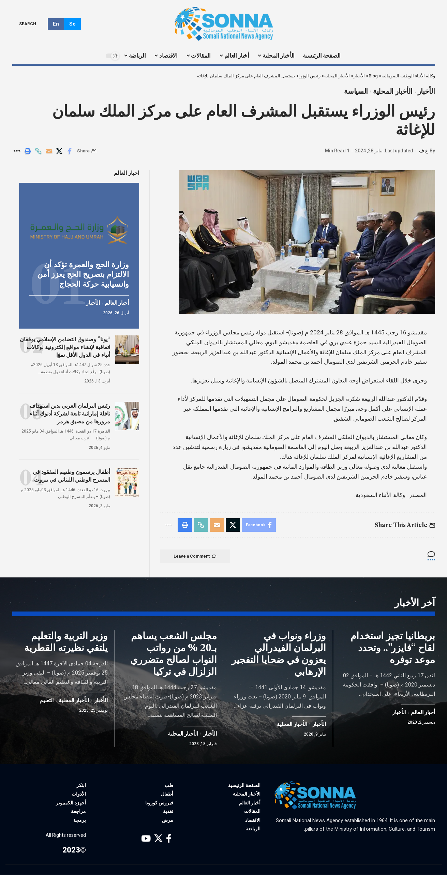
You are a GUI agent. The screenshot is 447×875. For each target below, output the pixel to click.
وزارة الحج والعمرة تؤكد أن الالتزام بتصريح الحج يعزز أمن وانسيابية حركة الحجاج (83, 274)
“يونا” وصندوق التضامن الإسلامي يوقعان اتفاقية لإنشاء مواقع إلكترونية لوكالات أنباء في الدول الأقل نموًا (65, 346)
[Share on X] (59, 151)
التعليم (47, 700)
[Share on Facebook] (70, 151)
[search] (32, 24)
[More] (17, 151)
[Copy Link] (38, 151)
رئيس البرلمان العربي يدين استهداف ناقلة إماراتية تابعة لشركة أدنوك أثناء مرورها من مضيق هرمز (70, 413)
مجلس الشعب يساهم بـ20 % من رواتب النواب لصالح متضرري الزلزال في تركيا (173, 654)
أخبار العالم (117, 303)
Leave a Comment (195, 556)
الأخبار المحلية (393, 91)
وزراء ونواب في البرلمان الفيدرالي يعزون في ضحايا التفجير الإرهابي (279, 654)
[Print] (27, 151)
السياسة (356, 91)
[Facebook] (168, 839)
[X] (158, 839)
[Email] (49, 151)
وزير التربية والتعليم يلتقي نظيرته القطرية (66, 642)
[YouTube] (145, 839)
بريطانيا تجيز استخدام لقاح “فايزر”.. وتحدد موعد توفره (393, 648)
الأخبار (426, 91)
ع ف (423, 150)
